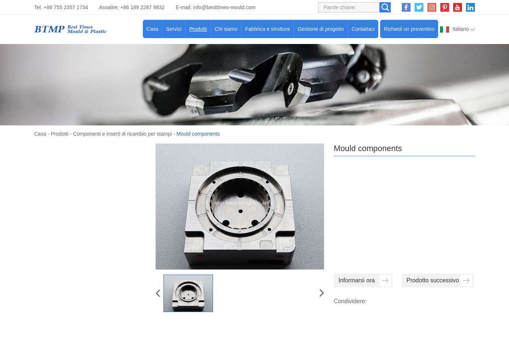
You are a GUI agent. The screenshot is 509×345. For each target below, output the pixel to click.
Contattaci (363, 29)
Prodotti (198, 29)
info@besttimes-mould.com (224, 7)
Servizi (173, 29)
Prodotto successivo (439, 280)
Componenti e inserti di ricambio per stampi (122, 134)
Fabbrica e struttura (267, 29)
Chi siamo (226, 29)
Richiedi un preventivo (409, 29)
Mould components (198, 134)
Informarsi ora (365, 280)
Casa (153, 29)
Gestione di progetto (320, 29)
